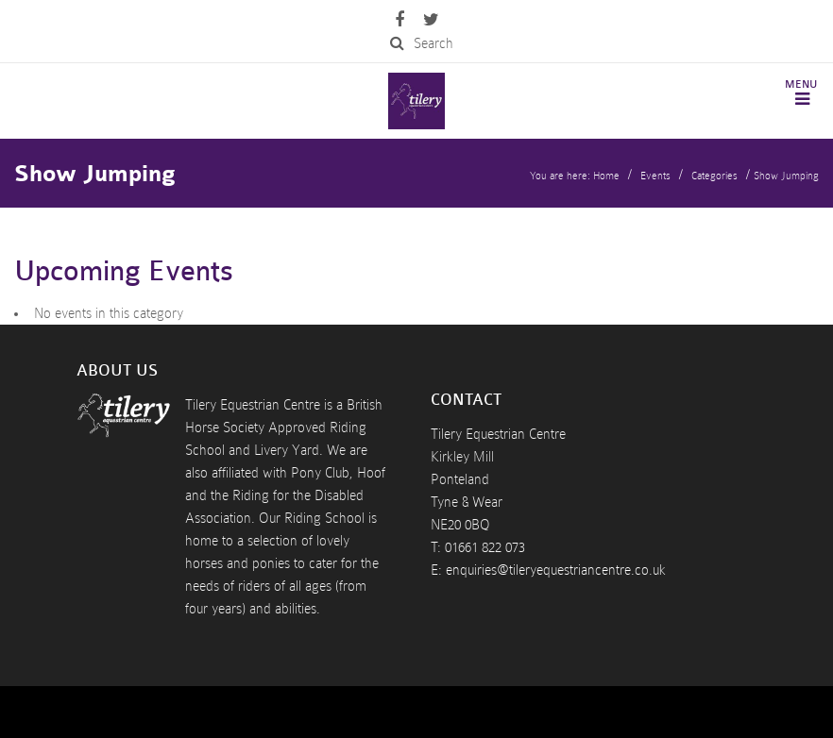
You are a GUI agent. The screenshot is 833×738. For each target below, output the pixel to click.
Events (655, 176)
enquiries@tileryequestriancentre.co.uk (556, 570)
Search (421, 43)
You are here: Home (575, 176)
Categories (714, 176)
